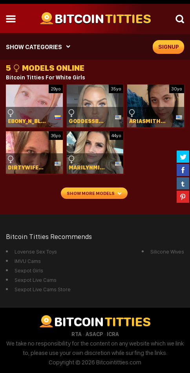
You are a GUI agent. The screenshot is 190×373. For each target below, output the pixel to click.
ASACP (94, 334)
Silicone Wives (167, 251)
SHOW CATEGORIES (34, 47)
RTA (76, 334)
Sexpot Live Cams (36, 280)
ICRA (113, 334)
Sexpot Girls (29, 270)
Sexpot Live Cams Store (43, 289)
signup (168, 46)
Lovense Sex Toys (36, 251)
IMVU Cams (28, 261)
